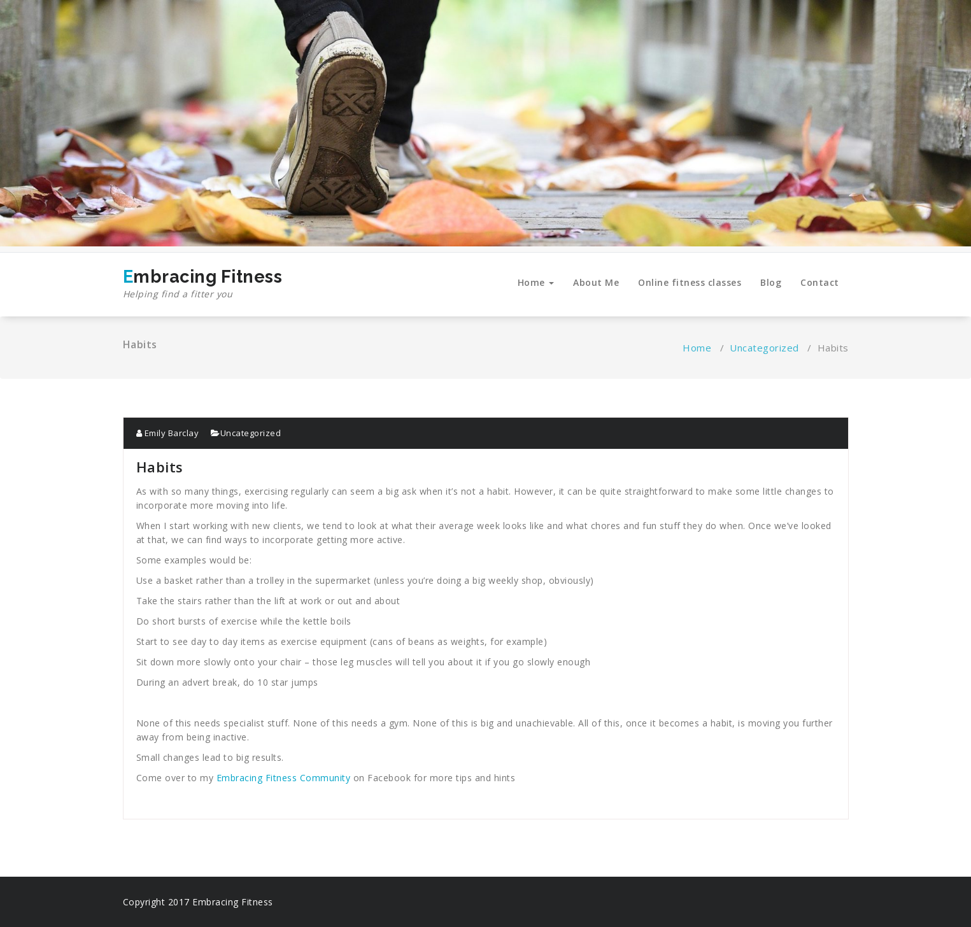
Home (536, 282)
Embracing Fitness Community (283, 778)
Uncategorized (764, 347)
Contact (819, 282)
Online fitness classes (689, 282)
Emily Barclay (167, 433)
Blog (770, 282)
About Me (596, 282)
